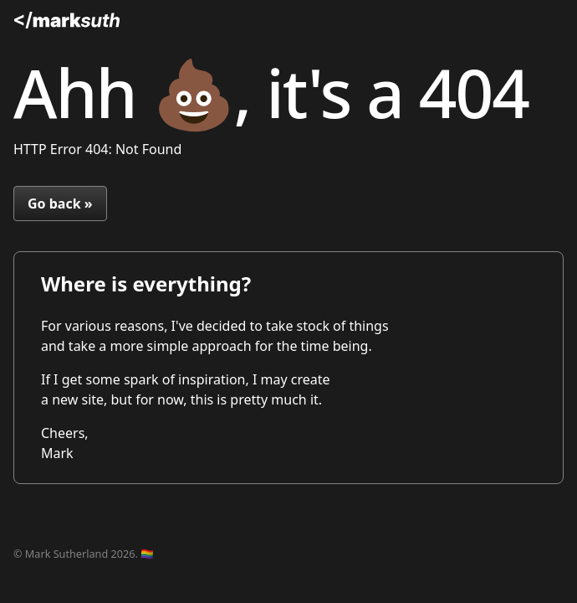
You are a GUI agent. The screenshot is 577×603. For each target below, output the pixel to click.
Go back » (60, 203)
